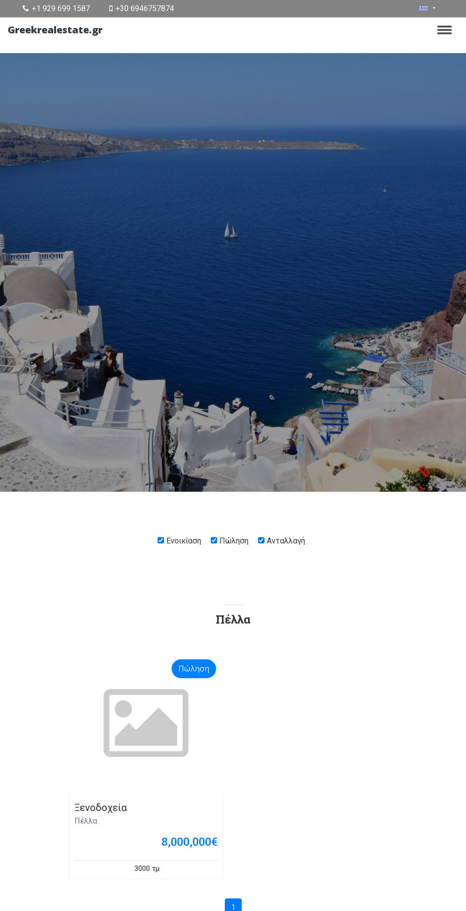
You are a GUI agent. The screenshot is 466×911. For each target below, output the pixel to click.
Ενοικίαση (183, 540)
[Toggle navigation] (444, 30)
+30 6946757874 (141, 8)
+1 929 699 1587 (56, 8)
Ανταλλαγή (286, 540)
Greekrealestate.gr (55, 29)
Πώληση (233, 540)
